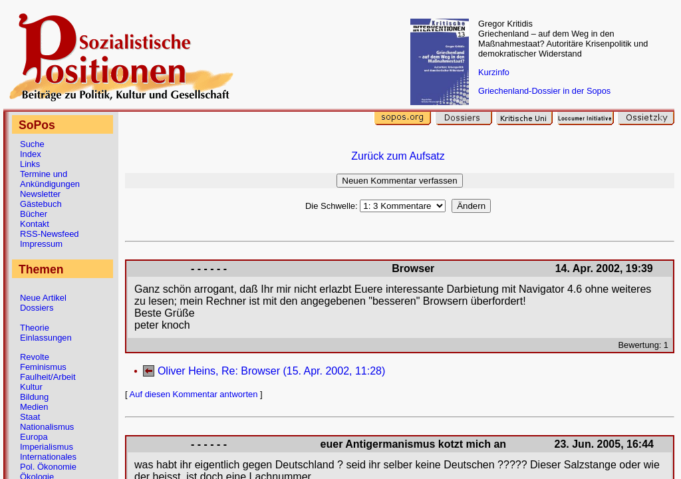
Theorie (34, 328)
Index (30, 154)
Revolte (34, 357)
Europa (34, 437)
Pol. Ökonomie (48, 467)
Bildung (34, 397)
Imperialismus (46, 447)
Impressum (41, 244)
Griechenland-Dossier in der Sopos (544, 91)
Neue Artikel (43, 298)
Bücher (33, 214)
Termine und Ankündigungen (50, 179)
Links (30, 164)
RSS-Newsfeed (49, 234)
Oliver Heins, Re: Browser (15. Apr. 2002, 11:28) (271, 371)
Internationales (48, 457)
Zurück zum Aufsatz (398, 156)
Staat (30, 417)
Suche (32, 144)
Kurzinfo (493, 72)
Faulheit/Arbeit (48, 377)
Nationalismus (47, 427)
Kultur (31, 387)
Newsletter (40, 194)
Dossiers (36, 308)
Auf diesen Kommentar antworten (194, 394)
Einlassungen (46, 338)
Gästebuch (41, 204)
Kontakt (34, 224)
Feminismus (43, 367)
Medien (34, 407)
